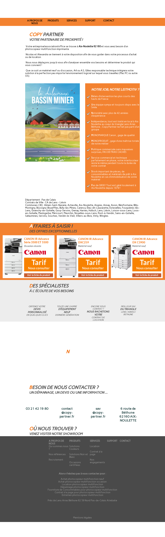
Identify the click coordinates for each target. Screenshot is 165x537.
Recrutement (56, 459)
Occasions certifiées (75, 463)
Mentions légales (82, 517)
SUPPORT (112, 441)
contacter (93, 473)
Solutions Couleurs (74, 447)
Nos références (57, 454)
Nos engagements (97, 461)
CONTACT (125, 441)
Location (94, 446)
